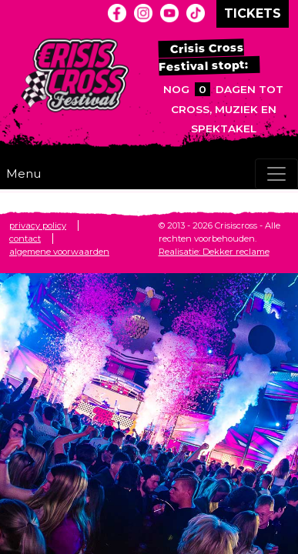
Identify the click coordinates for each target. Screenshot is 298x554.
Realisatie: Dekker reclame (214, 251)
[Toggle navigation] (276, 174)
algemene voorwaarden (59, 251)
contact (25, 238)
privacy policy (37, 225)
